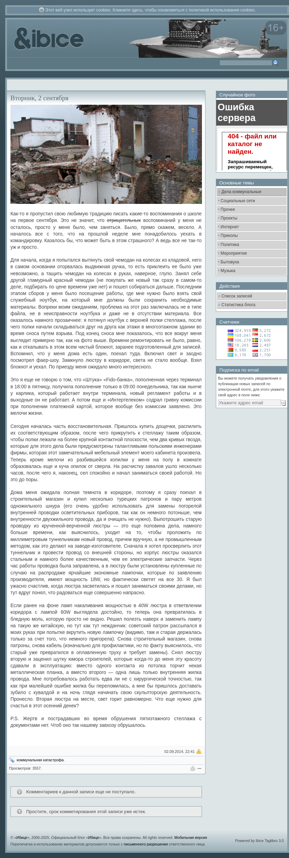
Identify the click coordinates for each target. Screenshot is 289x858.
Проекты (229, 218)
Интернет (230, 226)
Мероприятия (234, 253)
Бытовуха (230, 262)
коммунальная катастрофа (40, 760)
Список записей (236, 296)
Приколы (229, 235)
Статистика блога (238, 304)
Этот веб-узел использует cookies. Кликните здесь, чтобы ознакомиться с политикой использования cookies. (150, 10)
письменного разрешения (146, 844)
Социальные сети (238, 200)
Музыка (228, 270)
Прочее (228, 209)
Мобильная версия (190, 837)
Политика (230, 244)
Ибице (22, 837)
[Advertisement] (251, 450)
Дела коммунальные (241, 191)
